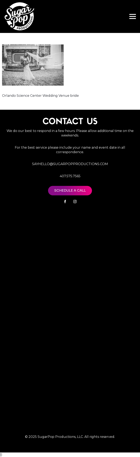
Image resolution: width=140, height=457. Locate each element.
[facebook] (65, 201)
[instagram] (75, 201)
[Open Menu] (132, 16)
